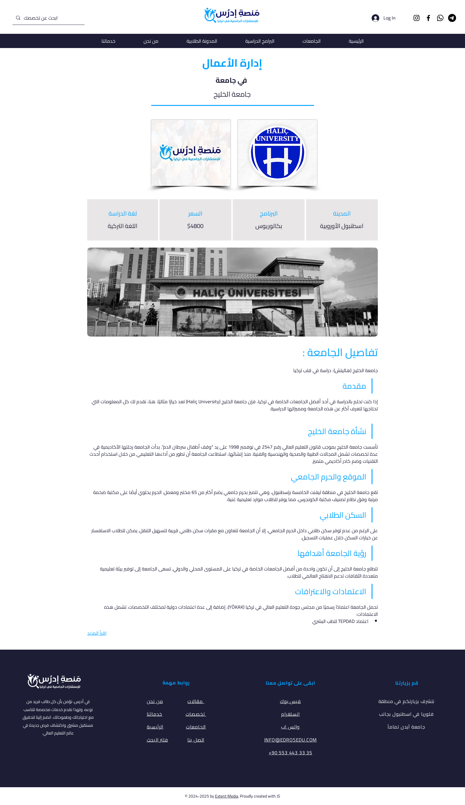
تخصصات (196, 714)
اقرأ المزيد (96, 633)
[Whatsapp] (440, 18)
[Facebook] (428, 18)
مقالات (195, 701)
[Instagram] (417, 18)
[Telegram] (452, 18)
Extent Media (226, 796)
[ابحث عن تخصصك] (48, 18)
